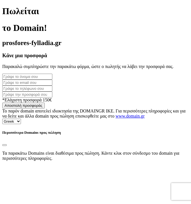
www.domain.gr (130, 116)
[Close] (4, 145)
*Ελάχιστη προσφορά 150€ (27, 99)
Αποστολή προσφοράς (23, 105)
